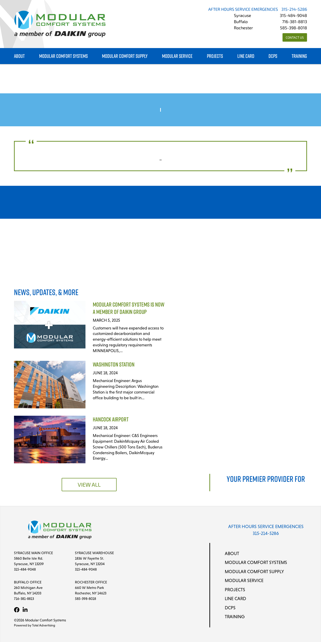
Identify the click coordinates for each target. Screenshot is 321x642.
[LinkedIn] (25, 609)
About (19, 56)
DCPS (273, 56)
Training (299, 56)
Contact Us (295, 38)
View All (89, 485)
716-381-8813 (294, 22)
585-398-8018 (293, 28)
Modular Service (177, 56)
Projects (215, 56)
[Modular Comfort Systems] (60, 24)
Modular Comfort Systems (63, 56)
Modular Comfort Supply (125, 56)
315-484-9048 (293, 16)
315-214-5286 (294, 10)
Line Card (245, 56)
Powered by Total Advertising (34, 625)
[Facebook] (16, 609)
